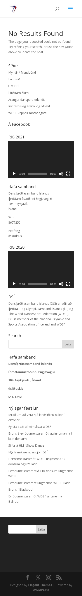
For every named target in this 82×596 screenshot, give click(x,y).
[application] (41, 159)
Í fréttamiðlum (18, 93)
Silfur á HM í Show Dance (26, 445)
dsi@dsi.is (15, 236)
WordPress (41, 590)
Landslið (14, 79)
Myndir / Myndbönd (22, 72)
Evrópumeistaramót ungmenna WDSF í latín (39, 483)
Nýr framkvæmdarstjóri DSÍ (27, 452)
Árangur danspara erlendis (26, 99)
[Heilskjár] (68, 174)
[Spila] (14, 174)
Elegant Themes (40, 585)
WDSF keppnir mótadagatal (27, 113)
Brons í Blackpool (20, 489)
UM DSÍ (13, 86)
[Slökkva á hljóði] (61, 174)
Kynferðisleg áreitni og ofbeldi (29, 106)
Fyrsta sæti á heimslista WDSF (29, 426)
